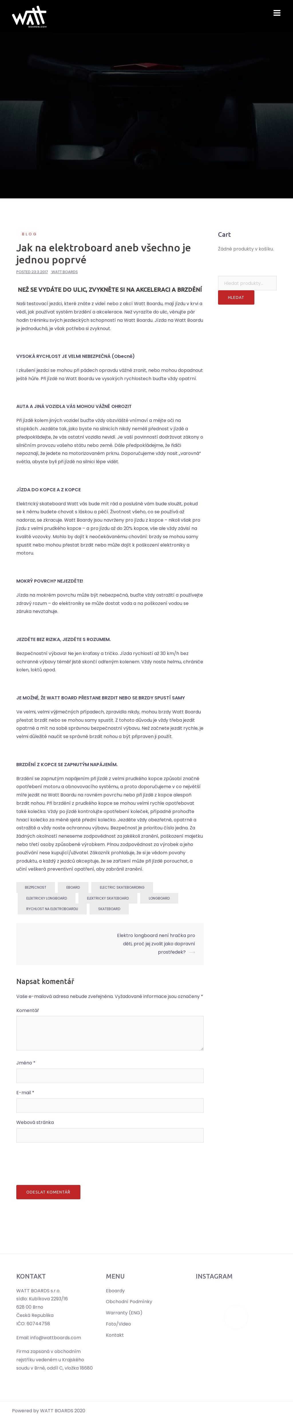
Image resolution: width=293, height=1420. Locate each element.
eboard (73, 887)
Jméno (25, 1063)
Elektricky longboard (46, 898)
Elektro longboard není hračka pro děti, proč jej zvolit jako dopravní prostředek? (156, 943)
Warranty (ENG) (124, 1312)
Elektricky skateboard (108, 898)
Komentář (27, 1010)
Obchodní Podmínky (129, 1301)
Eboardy (115, 1290)
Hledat (236, 297)
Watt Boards (65, 272)
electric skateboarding (122, 887)
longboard (159, 898)
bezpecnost (35, 887)
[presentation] (59, 1162)
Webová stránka (35, 1122)
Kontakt (115, 1335)
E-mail (25, 1092)
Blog (29, 234)
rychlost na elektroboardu (52, 908)
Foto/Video (118, 1324)
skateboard (109, 908)
